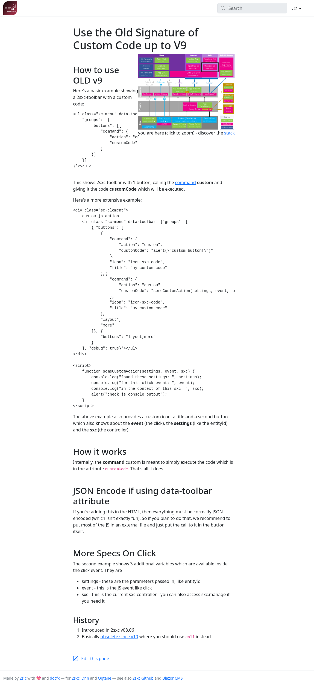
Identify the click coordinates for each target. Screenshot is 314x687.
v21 (295, 8)
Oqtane (104, 678)
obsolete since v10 (119, 637)
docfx (55, 678)
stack (229, 133)
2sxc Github (143, 678)
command (185, 182)
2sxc (76, 678)
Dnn (85, 678)
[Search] (252, 8)
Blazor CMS (172, 678)
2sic (23, 678)
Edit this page (95, 658)
